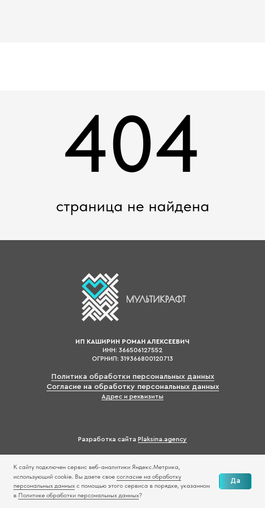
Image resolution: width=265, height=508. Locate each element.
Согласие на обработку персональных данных (132, 387)
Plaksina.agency (162, 439)
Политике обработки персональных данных (78, 495)
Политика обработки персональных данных (132, 376)
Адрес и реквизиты (132, 396)
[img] (44, 21)
